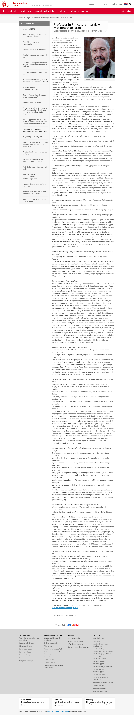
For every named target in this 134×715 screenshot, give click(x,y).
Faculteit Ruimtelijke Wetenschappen (99, 671)
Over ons (96, 635)
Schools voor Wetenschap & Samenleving (53, 667)
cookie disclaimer (62, 711)
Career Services (49, 660)
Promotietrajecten (25, 658)
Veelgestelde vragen (26, 661)
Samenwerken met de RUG (53, 649)
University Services (99, 688)
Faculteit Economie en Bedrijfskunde (100, 645)
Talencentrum (48, 646)
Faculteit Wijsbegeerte (100, 675)
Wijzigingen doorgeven (76, 644)
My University (103, 4)
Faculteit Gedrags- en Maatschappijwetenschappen (103, 650)
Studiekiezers (24, 635)
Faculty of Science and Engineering (100, 678)
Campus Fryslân (98, 685)
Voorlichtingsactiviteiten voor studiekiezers (29, 639)
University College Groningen (103, 682)
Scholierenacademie (26, 649)
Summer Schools (25, 652)
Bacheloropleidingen (26, 643)
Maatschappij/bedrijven (53, 635)
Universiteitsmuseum (51, 657)
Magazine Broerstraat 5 (76, 641)
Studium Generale (50, 663)
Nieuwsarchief (54, 18)
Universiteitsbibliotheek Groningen (52, 639)
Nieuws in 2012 (66, 18)
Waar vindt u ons (98, 638)
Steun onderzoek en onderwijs (78, 647)
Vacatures (96, 641)
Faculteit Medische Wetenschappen (99, 663)
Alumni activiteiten (74, 638)
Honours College (25, 655)
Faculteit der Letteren (100, 659)
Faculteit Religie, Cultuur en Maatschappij (33, 18)
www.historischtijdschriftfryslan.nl (65, 608)
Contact (92, 4)
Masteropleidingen (25, 646)
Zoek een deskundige (51, 643)
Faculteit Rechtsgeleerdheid (102, 667)
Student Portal (116, 4)
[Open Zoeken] (127, 11)
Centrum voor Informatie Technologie (52, 653)
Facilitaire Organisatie (100, 691)
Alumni (71, 635)
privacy (50, 711)
